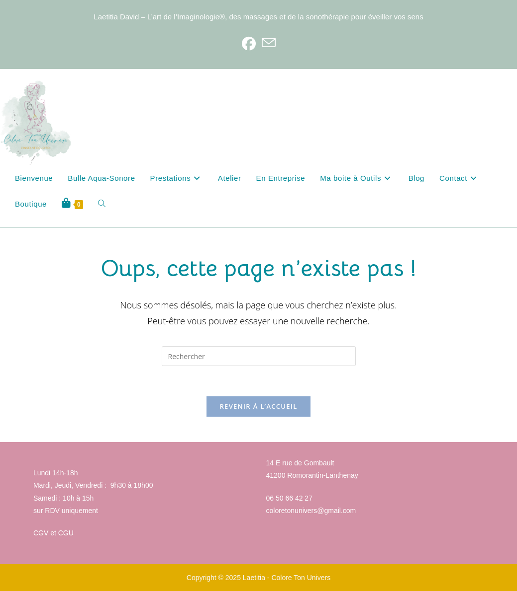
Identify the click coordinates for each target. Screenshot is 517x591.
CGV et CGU (53, 533)
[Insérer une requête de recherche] (259, 356)
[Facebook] (249, 43)
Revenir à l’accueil (258, 406)
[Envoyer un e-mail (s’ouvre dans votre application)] (269, 43)
